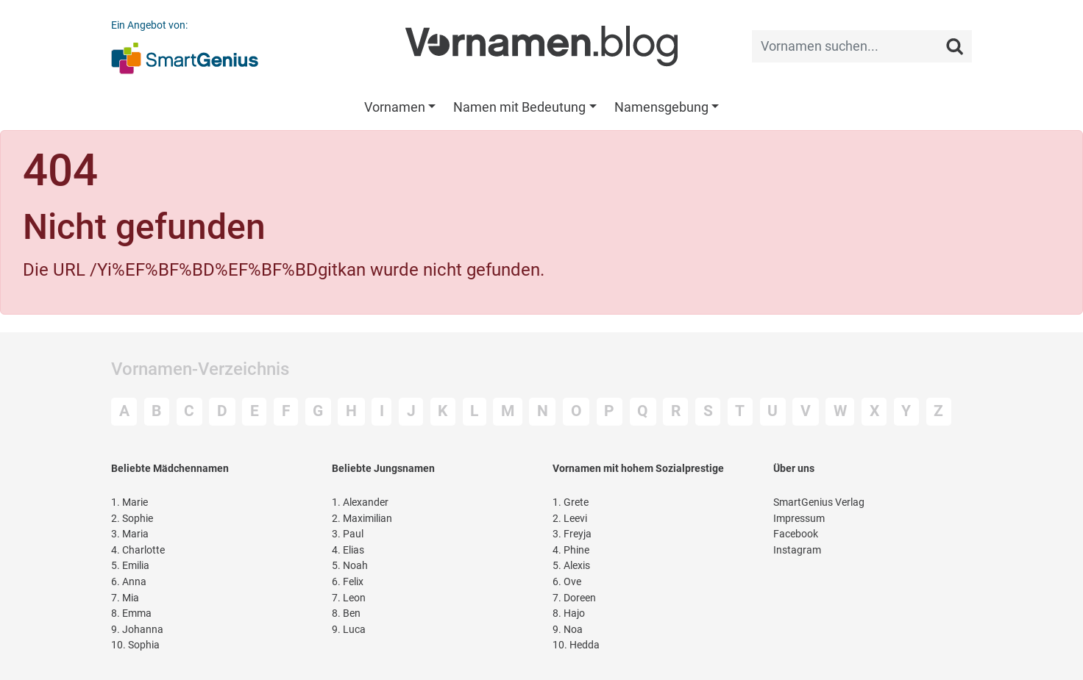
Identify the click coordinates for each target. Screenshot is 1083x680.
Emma (131, 613)
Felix (347, 582)
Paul (347, 534)
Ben (346, 613)
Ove (567, 582)
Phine (571, 550)
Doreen (574, 598)
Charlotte (138, 550)
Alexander (360, 502)
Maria (130, 534)
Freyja (572, 534)
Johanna (137, 629)
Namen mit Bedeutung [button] (519, 107)
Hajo (569, 613)
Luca (349, 629)
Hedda (576, 645)
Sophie (132, 518)
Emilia (130, 565)
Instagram (797, 550)
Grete (571, 502)
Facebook (795, 534)
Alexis (571, 565)
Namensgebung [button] (661, 107)
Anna (128, 582)
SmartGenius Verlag (818, 502)
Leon (349, 598)
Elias (348, 550)
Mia (125, 598)
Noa (568, 629)
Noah (350, 565)
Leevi (570, 518)
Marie (129, 502)
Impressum (799, 518)
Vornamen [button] (394, 107)
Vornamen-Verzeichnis (200, 369)
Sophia (135, 645)
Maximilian (362, 518)
